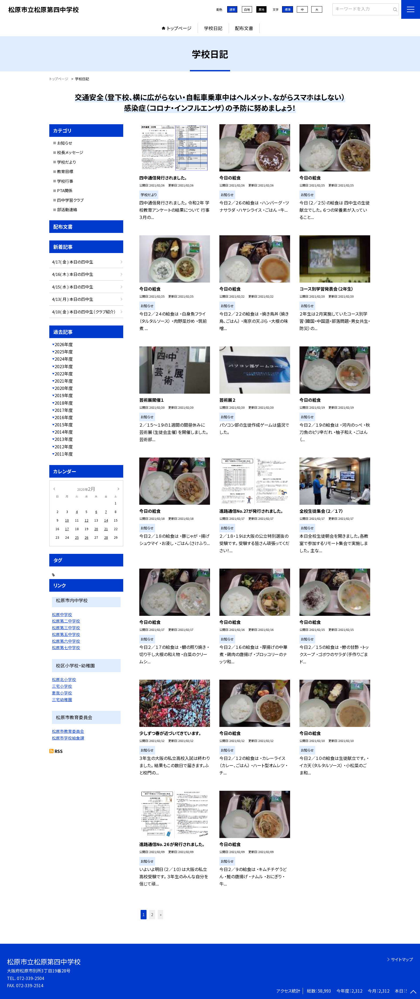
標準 (288, 9)
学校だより (66, 162)
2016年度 (64, 417)
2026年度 (64, 344)
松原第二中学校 (66, 621)
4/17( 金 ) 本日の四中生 (72, 262)
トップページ (179, 28)
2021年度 (64, 381)
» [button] (161, 914)
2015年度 (64, 424)
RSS (59, 751)
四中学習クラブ (70, 200)
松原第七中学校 (66, 647)
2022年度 (64, 373)
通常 (232, 9)
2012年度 (64, 446)
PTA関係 (65, 190)
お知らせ (64, 143)
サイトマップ (402, 959)
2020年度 (64, 388)
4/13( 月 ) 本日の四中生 (72, 299)
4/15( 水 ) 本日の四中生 (72, 287)
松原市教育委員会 (68, 731)
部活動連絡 (67, 209)
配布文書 (244, 28)
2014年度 (64, 432)
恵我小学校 (62, 693)
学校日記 (213, 28)
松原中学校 (62, 614)
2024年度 (64, 359)
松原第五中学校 (66, 634)
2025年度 (64, 351)
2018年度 (64, 403)
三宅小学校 (62, 686)
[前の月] (54, 488)
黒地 (261, 9)
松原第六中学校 (66, 641)
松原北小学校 (64, 679)
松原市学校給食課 (68, 738)
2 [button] (152, 914)
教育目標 (65, 171)
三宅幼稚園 (62, 699)
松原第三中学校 (66, 627)
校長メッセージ (70, 152)
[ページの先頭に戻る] (413, 992)
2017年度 (64, 410)
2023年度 (64, 366)
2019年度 (64, 395)
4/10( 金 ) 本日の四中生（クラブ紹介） (84, 311)
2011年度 (64, 454)
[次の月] (118, 488)
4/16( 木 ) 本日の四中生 (72, 274)
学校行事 (65, 181)
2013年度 (64, 439)
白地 (247, 9)
